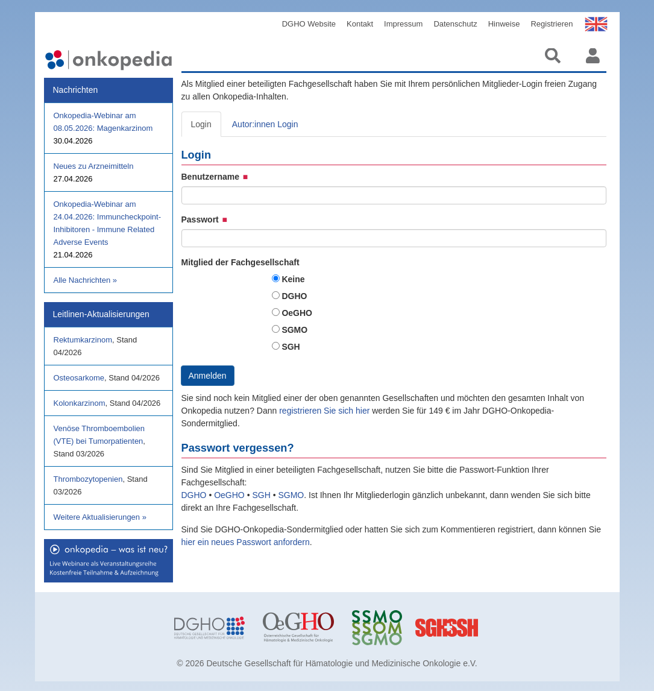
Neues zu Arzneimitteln (94, 166)
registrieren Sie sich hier (325, 410)
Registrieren (551, 23)
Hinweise (504, 23)
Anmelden (208, 375)
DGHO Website (309, 23)
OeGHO (296, 313)
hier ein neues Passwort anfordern (245, 542)
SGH (290, 347)
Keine (292, 279)
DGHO (294, 296)
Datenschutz (455, 23)
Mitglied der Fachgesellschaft (240, 262)
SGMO (294, 330)
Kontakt (360, 23)
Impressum (403, 23)
